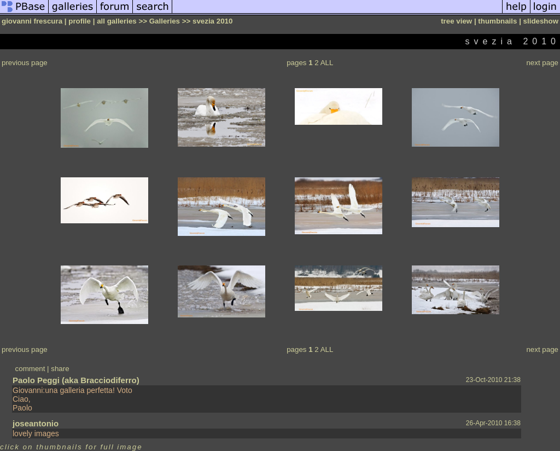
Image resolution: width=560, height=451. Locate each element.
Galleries (164, 21)
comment (30, 369)
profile (79, 21)
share (60, 369)
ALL (327, 63)
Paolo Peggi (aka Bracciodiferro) (76, 380)
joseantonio (36, 423)
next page (542, 63)
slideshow (540, 21)
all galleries (117, 21)
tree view (456, 21)
